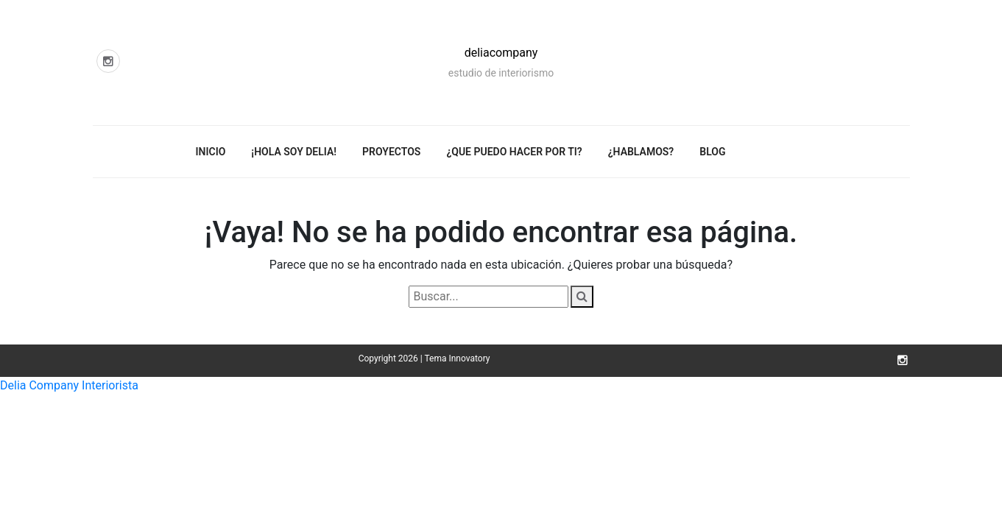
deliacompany (501, 53)
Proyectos (391, 152)
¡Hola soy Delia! (293, 152)
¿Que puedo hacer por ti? (514, 152)
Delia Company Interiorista (69, 385)
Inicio (211, 152)
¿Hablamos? (641, 152)
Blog (712, 152)
